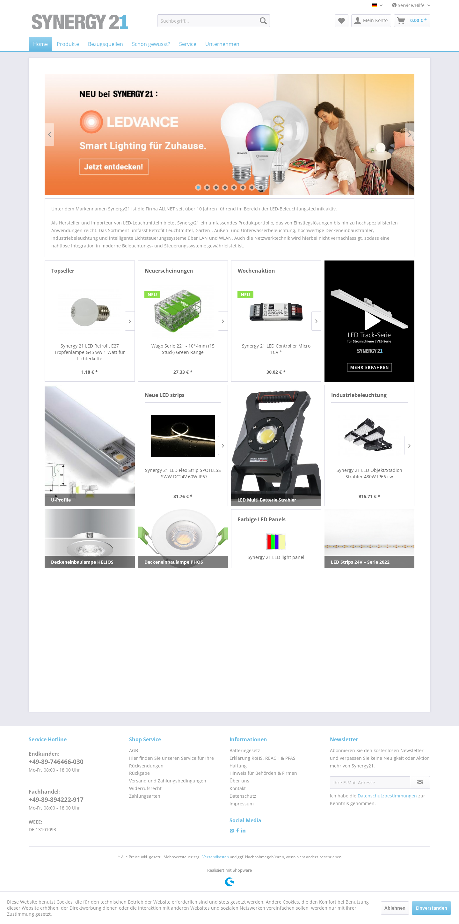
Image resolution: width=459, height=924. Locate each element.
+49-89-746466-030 (56, 762)
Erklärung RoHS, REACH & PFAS (262, 758)
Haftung (238, 766)
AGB (133, 750)
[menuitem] (213, 20)
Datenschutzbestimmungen (387, 796)
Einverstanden (431, 908)
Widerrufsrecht (145, 788)
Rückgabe (139, 773)
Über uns (239, 781)
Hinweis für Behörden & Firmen (263, 773)
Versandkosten (215, 857)
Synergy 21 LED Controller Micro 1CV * (276, 349)
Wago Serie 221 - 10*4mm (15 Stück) (185, 349)
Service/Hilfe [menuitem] (409, 5)
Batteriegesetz (244, 750)
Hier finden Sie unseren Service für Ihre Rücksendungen (171, 762)
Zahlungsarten (144, 796)
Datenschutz (242, 796)
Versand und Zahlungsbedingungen (167, 781)
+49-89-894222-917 (56, 800)
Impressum (241, 804)
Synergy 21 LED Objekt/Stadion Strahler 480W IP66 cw (369, 473)
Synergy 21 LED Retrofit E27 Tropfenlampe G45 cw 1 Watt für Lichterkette (92, 352)
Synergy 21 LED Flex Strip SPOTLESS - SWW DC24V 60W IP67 (183, 473)
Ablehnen (394, 908)
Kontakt (237, 788)
